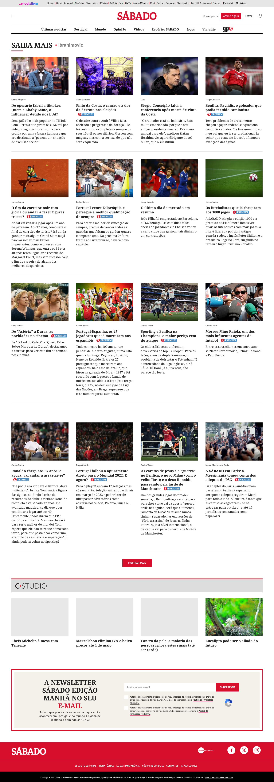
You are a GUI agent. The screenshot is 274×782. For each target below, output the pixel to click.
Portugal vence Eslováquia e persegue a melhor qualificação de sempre (103, 212)
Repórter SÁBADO (165, 29)
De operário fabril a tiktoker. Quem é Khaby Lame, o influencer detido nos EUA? (36, 110)
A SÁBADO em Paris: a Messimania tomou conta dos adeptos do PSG (231, 475)
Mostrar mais (137, 563)
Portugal (81, 29)
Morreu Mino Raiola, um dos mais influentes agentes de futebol (230, 336)
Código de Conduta (153, 765)
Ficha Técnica (106, 765)
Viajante (209, 29)
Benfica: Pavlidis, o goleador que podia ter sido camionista (233, 107)
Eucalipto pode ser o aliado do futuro (232, 643)
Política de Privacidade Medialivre (219, 777)
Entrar (248, 16)
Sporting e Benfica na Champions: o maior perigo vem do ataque (168, 336)
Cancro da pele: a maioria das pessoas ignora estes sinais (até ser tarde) (168, 645)
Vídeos (139, 29)
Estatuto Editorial (85, 765)
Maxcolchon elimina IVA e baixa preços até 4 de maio (104, 643)
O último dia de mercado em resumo (165, 209)
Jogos (191, 29)
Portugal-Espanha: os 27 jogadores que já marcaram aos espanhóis (103, 336)
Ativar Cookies (189, 765)
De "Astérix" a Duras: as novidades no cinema (32, 333)
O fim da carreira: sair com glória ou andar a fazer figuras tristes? (37, 212)
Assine (231, 16)
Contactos (172, 765)
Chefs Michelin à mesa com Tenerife (34, 643)
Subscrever (227, 687)
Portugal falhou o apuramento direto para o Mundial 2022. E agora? (102, 475)
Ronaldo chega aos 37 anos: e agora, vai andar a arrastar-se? (38, 473)
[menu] (13, 16)
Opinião (120, 29)
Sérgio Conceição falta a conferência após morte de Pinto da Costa (169, 110)
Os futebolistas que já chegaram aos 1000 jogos (233, 209)
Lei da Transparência (127, 765)
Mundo (100, 29)
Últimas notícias (54, 29)
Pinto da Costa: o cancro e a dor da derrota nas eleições (103, 107)
